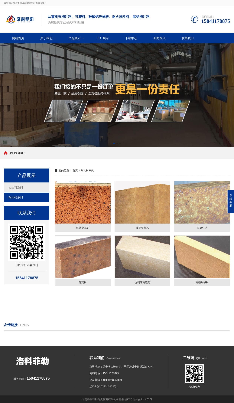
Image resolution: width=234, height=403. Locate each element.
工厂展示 (103, 38)
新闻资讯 (159, 38)
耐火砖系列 (16, 197)
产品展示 (75, 38)
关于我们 (46, 38)
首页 (75, 170)
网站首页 (18, 38)
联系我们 (188, 38)
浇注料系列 (16, 187)
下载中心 (131, 38)
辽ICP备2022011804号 (102, 386)
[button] (114, 143)
